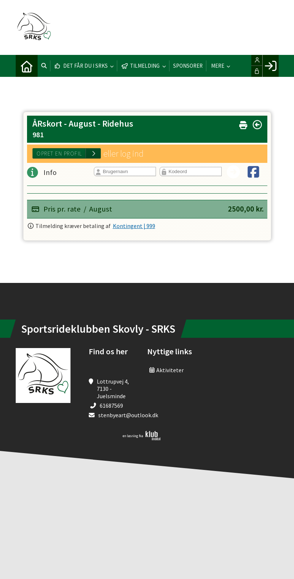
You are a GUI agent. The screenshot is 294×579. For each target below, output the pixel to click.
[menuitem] (27, 66)
